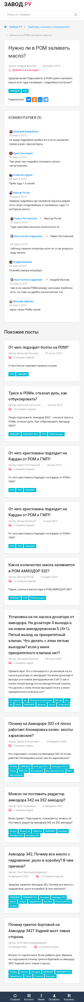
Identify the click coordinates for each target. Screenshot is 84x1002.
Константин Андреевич (28, 236)
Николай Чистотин (29, 405)
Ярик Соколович (23, 153)
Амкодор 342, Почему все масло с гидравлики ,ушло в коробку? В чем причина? (40, 860)
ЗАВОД (18, 4)
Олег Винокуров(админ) (32, 872)
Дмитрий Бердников (25, 131)
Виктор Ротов (21, 192)
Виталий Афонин (23, 301)
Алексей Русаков (27, 353)
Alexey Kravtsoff (26, 521)
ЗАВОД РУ (13, 26)
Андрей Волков (26, 65)
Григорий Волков (27, 658)
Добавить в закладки (23, 70)
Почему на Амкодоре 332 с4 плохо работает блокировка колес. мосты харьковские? (40, 729)
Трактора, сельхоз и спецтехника (48, 26)
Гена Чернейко (26, 806)
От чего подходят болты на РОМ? (38, 347)
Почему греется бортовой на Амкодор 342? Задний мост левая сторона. (39, 930)
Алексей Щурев (23, 174)
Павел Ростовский (25, 218)
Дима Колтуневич (28, 741)
